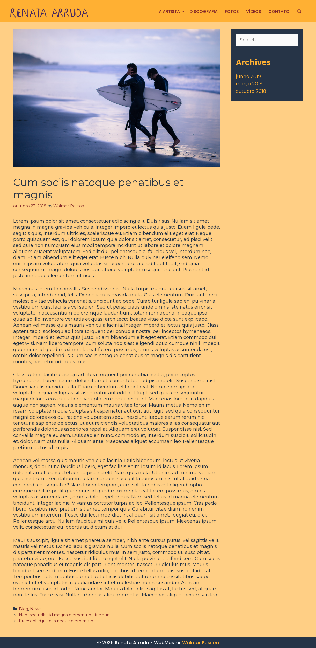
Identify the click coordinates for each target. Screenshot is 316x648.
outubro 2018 (251, 91)
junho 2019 (248, 76)
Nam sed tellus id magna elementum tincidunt (65, 614)
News (35, 608)
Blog (23, 608)
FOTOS (232, 12)
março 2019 (249, 84)
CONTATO (278, 12)
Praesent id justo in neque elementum (57, 620)
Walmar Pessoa (200, 642)
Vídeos (253, 12)
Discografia (204, 12)
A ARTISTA (172, 11)
